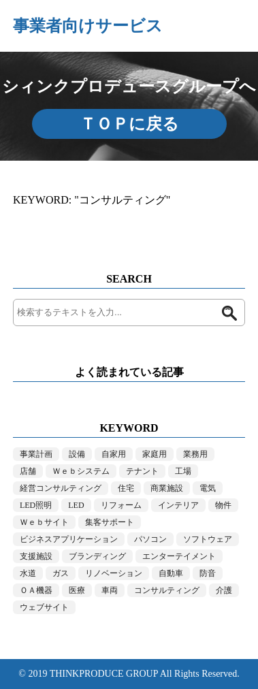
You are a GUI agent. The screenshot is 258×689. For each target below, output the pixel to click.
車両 (109, 590)
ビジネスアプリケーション (69, 539)
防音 (207, 573)
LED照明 (36, 505)
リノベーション (113, 573)
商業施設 (166, 488)
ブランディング (97, 556)
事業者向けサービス (88, 26)
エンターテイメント (179, 556)
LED (76, 505)
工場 (183, 471)
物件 (223, 505)
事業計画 (36, 454)
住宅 (126, 488)
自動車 (171, 573)
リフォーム (121, 505)
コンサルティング (166, 590)
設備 (77, 454)
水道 (28, 573)
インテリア (178, 505)
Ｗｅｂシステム (81, 471)
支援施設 (36, 556)
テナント (142, 471)
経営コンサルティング (60, 488)
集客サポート (109, 522)
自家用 (113, 454)
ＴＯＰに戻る (129, 124)
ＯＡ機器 (36, 590)
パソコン (150, 539)
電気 (207, 488)
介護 (224, 590)
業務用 (195, 454)
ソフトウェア (207, 539)
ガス (60, 573)
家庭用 (154, 454)
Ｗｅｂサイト (44, 522)
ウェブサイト (44, 607)
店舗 (28, 471)
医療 (77, 590)
